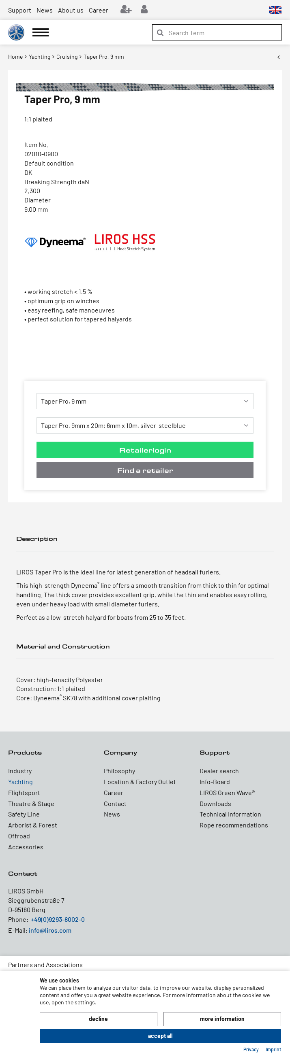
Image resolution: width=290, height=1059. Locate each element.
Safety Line (24, 814)
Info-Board (215, 781)
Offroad (19, 836)
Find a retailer (145, 470)
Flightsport (24, 792)
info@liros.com (50, 930)
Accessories (25, 847)
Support (19, 10)
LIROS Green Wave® (227, 792)
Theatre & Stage (31, 803)
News (45, 10)
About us (71, 10)
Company (120, 752)
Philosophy (119, 770)
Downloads (215, 803)
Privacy (251, 1049)
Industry (20, 770)
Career (98, 10)
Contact (115, 803)
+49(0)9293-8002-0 (58, 919)
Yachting (20, 781)
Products (25, 752)
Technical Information (230, 814)
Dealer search (219, 770)
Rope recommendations (234, 825)
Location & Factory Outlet (140, 781)
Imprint (273, 1049)
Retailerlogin (145, 450)
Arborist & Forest (32, 825)
